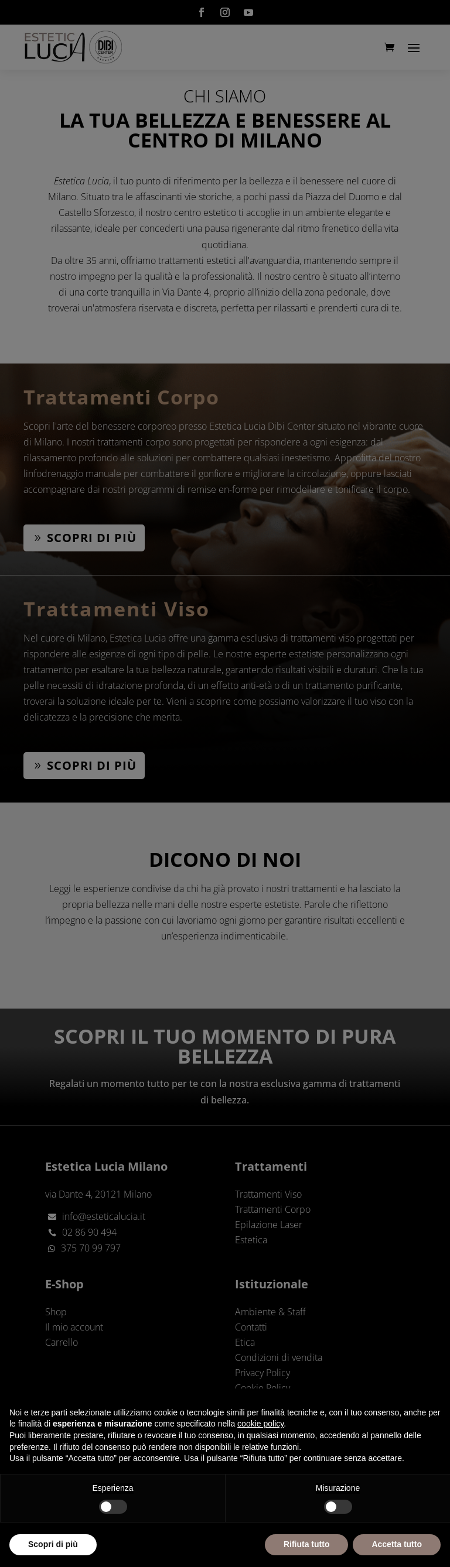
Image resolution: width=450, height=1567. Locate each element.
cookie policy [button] (260, 1423)
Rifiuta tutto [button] (307, 1544)
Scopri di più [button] (53, 1544)
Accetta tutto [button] (396, 1544)
